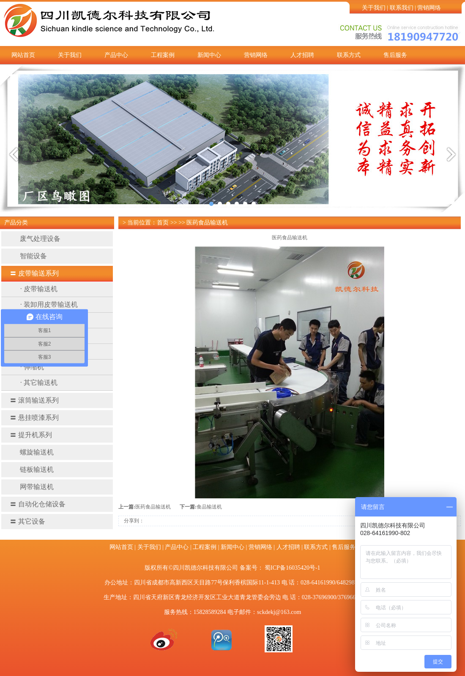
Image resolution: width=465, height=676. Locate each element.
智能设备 (28, 256)
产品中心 (116, 55)
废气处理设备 (35, 238)
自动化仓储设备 (38, 504)
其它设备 (27, 521)
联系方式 (349, 55)
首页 (163, 222)
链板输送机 (32, 469)
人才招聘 (302, 55)
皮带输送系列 (34, 273)
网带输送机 (32, 486)
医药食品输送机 (153, 507)
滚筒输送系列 (34, 400)
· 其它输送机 (38, 382)
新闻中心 (209, 55)
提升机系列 (31, 434)
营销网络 (429, 8)
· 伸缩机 (32, 366)
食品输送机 (209, 507)
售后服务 (395, 55)
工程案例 (163, 55)
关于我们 (374, 8)
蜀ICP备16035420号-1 (292, 568)
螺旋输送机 (32, 452)
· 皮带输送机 (38, 288)
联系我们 (401, 8)
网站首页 (23, 55)
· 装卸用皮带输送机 (49, 304)
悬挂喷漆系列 (34, 417)
